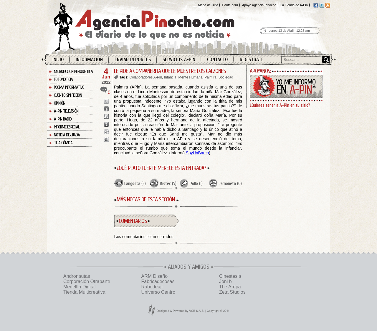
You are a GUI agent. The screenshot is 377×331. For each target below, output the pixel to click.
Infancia (170, 77)
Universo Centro (158, 292)
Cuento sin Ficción (68, 95)
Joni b (225, 281)
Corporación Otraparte (86, 281)
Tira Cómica (63, 143)
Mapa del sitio (208, 5)
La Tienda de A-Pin (294, 5)
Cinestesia (230, 276)
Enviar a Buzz (106, 139)
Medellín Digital (79, 286)
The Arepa (230, 286)
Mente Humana (190, 77)
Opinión (59, 103)
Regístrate (252, 59)
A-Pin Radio (63, 119)
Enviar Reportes (133, 59)
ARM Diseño (154, 276)
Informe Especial (67, 127)
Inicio (58, 59)
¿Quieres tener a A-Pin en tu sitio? (280, 105)
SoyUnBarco (197, 153)
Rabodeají (152, 286)
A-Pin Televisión (66, 111)
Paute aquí (230, 5)
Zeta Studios (232, 292)
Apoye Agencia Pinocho (259, 5)
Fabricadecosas (157, 281)
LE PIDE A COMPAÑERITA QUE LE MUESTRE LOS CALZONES (170, 71)
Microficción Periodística (73, 71)
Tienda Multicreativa (84, 292)
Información (89, 59)
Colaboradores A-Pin (145, 77)
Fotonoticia (63, 79)
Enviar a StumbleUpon (106, 116)
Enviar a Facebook (106, 108)
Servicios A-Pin (179, 59)
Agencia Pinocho (157, 27)
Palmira (210, 77)
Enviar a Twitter (106, 101)
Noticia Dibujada (67, 135)
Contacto (217, 59)
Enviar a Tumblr (106, 124)
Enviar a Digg (106, 131)
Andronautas (76, 276)
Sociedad (226, 77)
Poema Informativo (69, 87)
